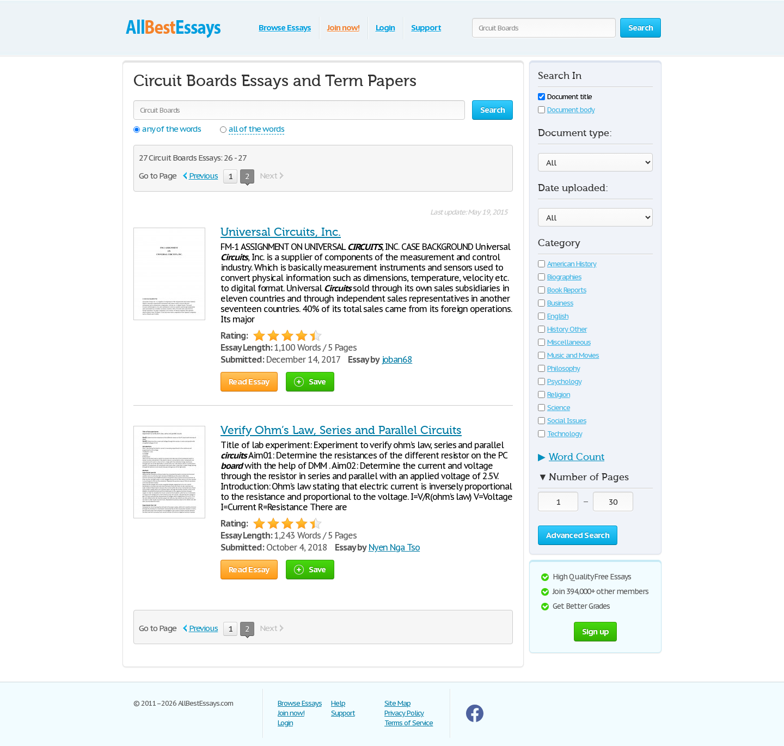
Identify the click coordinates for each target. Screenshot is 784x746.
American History (567, 263)
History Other (562, 329)
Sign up (595, 631)
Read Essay (249, 381)
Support (426, 27)
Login (385, 27)
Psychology (559, 381)
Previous (203, 175)
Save (310, 381)
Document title (565, 96)
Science (554, 407)
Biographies (559, 277)
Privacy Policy (404, 713)
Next (268, 175)
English (553, 316)
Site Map (397, 703)
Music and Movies (568, 355)
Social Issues (562, 420)
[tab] (595, 460)
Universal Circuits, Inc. (280, 232)
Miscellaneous (564, 342)
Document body (566, 109)
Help (338, 703)
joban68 (397, 359)
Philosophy (559, 368)
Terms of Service (408, 722)
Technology (560, 433)
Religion (554, 394)
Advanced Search (577, 535)
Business (555, 303)
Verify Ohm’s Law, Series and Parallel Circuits (341, 430)
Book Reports (562, 290)
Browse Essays (284, 27)
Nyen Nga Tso (394, 547)
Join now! (343, 27)
